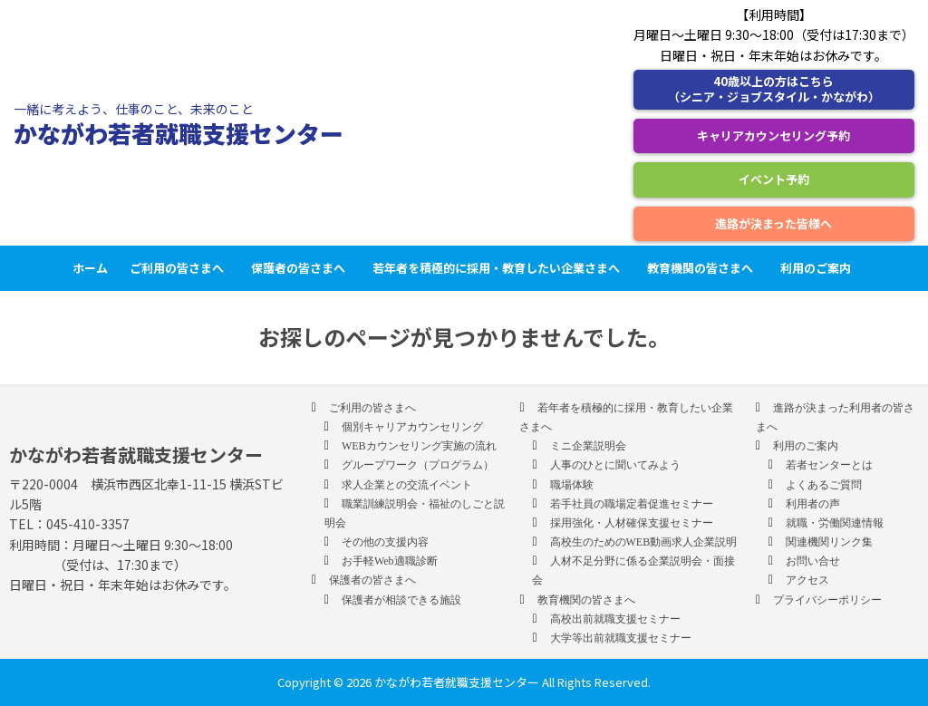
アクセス (807, 580)
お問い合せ (813, 561)
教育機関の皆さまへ (703, 267)
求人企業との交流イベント (407, 485)
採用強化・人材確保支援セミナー (631, 523)
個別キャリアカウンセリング (412, 427)
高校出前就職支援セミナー (615, 619)
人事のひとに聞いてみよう (615, 465)
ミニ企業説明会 (588, 446)
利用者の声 (813, 504)
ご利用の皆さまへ (179, 267)
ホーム (90, 267)
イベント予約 (774, 179)
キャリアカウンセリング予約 (773, 135)
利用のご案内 (818, 267)
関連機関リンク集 (829, 542)
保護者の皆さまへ (301, 267)
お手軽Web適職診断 (390, 561)
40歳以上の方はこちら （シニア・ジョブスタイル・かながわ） (774, 89)
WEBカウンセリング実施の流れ (419, 446)
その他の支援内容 (385, 542)
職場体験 (572, 485)
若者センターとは (829, 465)
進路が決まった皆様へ (773, 223)
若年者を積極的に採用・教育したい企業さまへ (498, 267)
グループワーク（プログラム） (418, 465)
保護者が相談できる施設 (401, 600)
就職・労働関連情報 (835, 523)
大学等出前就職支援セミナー (620, 638)
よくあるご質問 (824, 485)
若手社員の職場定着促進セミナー (631, 504)
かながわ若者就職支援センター (178, 133)
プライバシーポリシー (827, 600)
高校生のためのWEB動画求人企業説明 (644, 542)
